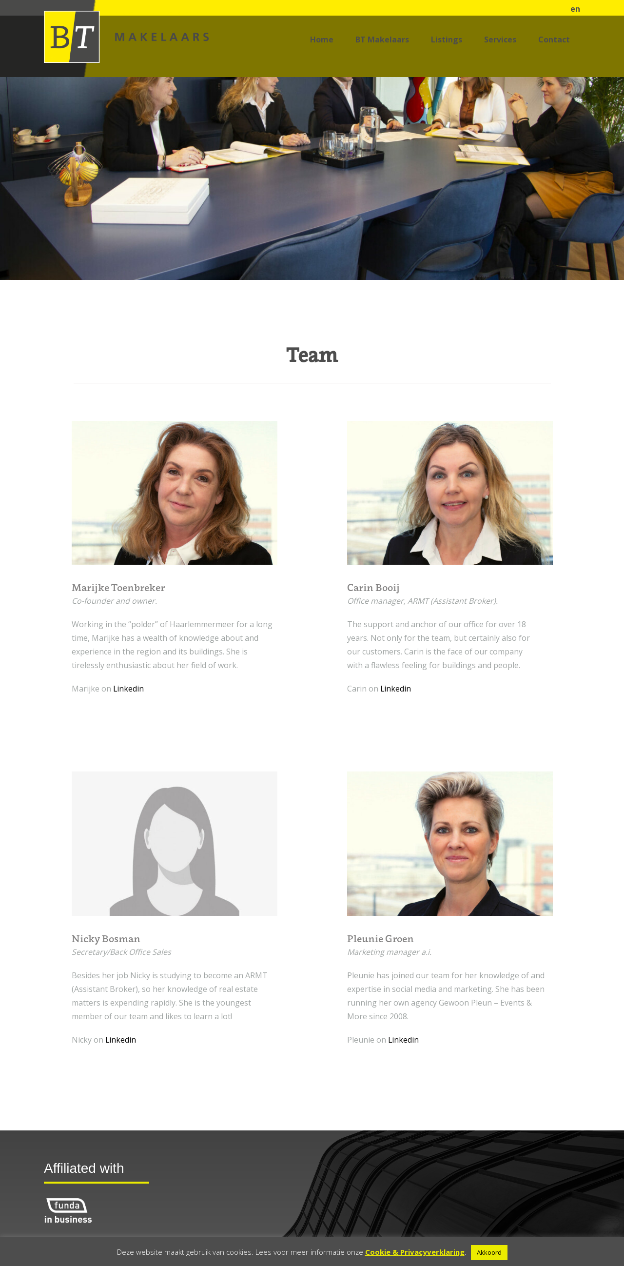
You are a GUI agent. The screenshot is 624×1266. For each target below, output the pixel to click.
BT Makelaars (382, 39)
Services (500, 39)
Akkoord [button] (489, 1252)
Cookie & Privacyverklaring (415, 1252)
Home (321, 39)
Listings (446, 39)
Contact (554, 39)
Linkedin (128, 688)
